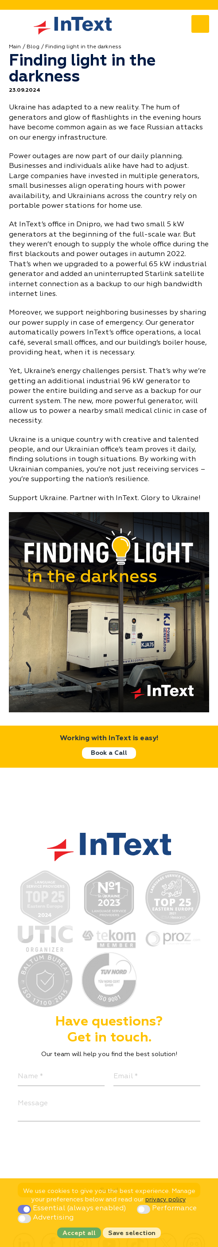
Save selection (132, 1233)
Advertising (46, 1217)
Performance (167, 1208)
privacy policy (165, 1199)
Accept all (79, 1233)
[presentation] (85, 1147)
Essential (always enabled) (73, 1208)
